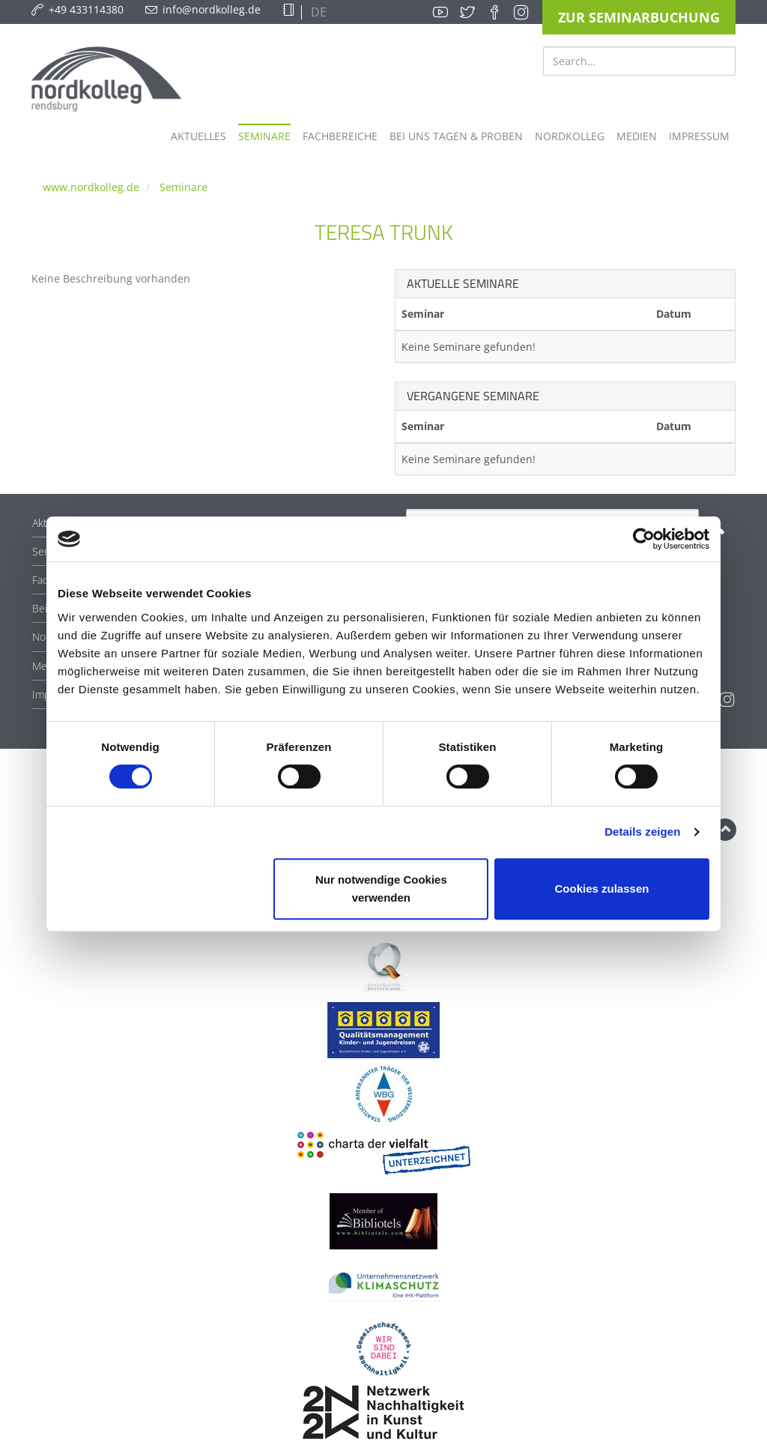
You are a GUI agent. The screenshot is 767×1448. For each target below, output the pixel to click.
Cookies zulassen (602, 888)
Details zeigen (642, 831)
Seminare (183, 187)
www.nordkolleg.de (91, 187)
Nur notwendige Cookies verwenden (381, 888)
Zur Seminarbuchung (639, 17)
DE (317, 12)
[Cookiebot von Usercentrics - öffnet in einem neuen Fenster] (643, 539)
